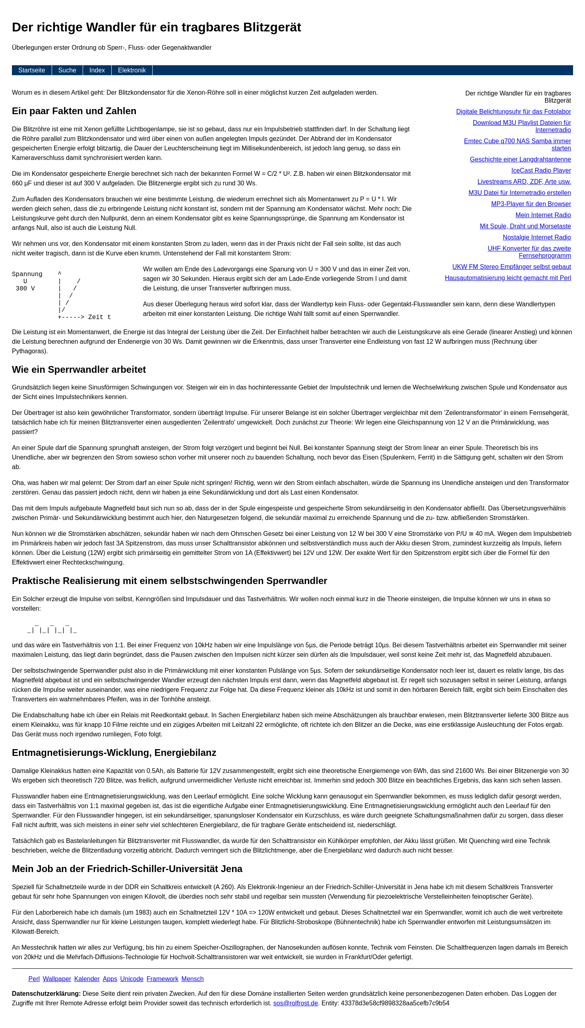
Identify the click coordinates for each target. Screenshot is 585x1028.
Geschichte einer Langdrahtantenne (520, 159)
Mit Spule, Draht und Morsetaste (525, 226)
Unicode (132, 978)
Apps (110, 978)
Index (97, 70)
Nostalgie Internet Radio (537, 237)
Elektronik (132, 70)
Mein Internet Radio (543, 215)
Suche (67, 70)
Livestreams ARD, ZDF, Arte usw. (524, 181)
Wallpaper (57, 978)
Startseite (31, 70)
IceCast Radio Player (541, 170)
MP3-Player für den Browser (531, 204)
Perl (34, 978)
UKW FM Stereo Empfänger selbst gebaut (511, 266)
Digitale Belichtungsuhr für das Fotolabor (513, 111)
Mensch (193, 978)
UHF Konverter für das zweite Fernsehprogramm (529, 252)
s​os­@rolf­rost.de (295, 1003)
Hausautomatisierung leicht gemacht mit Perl (508, 278)
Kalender (87, 978)
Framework (162, 978)
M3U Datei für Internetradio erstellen (520, 192)
